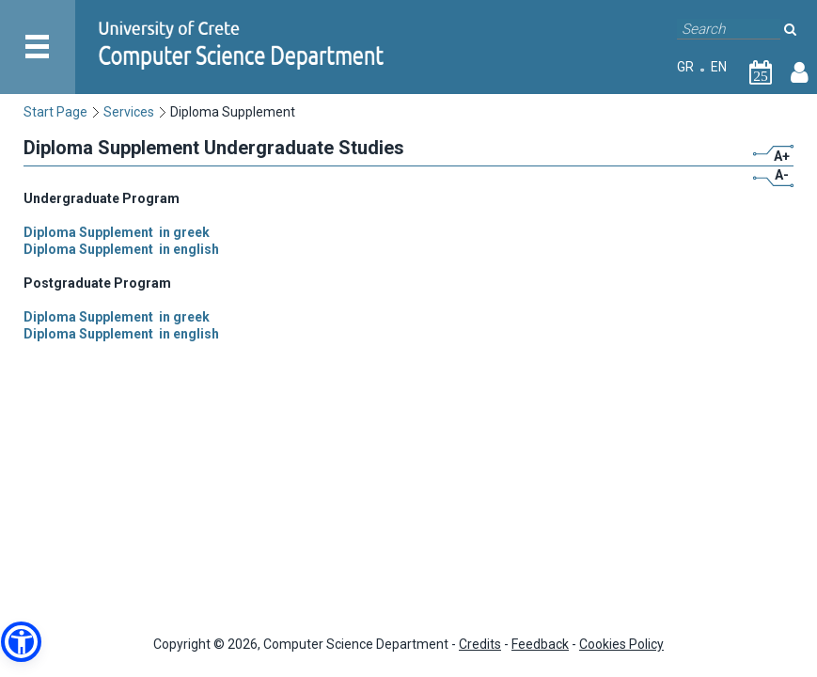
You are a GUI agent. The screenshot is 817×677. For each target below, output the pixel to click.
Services (128, 111)
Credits (480, 644)
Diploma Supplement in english (121, 249)
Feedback (540, 644)
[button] (21, 641)
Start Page (55, 111)
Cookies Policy (621, 644)
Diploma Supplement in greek (117, 232)
